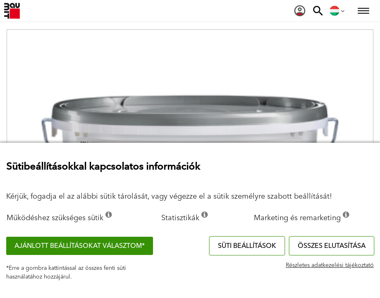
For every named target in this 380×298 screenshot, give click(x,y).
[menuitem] (299, 10)
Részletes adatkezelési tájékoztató (330, 265)
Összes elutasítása (332, 246)
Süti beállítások (247, 246)
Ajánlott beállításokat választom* (79, 246)
